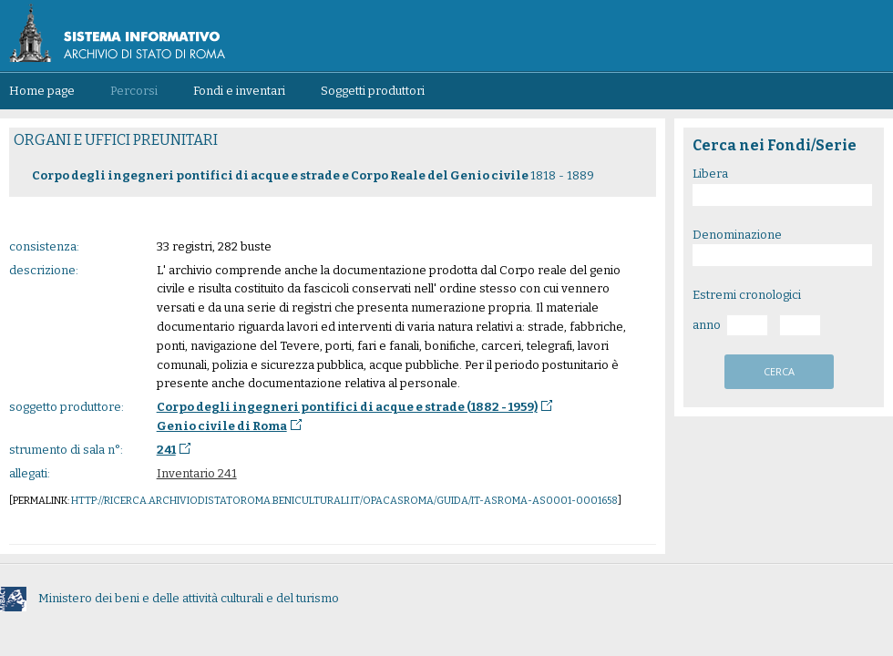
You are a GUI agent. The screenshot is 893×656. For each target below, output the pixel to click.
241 (166, 449)
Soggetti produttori (373, 90)
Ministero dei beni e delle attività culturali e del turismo (169, 598)
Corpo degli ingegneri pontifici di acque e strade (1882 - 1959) (347, 407)
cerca (779, 371)
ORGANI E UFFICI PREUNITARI (116, 140)
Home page (42, 90)
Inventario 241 (197, 473)
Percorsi (134, 90)
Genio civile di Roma (222, 426)
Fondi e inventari (239, 90)
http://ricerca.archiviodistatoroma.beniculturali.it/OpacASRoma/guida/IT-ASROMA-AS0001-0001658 (344, 501)
